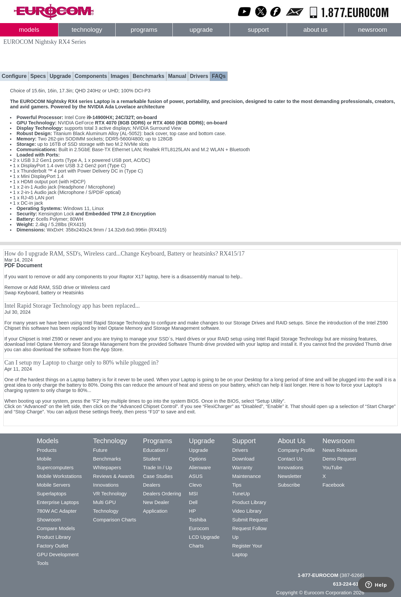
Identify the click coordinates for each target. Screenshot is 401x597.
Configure (14, 76)
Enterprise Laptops (58, 502)
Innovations (106, 485)
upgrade (201, 29)
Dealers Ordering (162, 493)
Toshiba (197, 519)
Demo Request (339, 459)
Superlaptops (51, 493)
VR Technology (110, 493)
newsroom (372, 29)
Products (46, 450)
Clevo (195, 485)
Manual (177, 76)
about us (315, 29)
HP (192, 511)
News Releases (339, 450)
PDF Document (23, 265)
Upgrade (60, 76)
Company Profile (296, 450)
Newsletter (289, 476)
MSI (193, 493)
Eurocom (199, 528)
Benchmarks (148, 76)
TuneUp (241, 493)
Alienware (200, 467)
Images (120, 76)
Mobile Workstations (59, 476)
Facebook (333, 485)
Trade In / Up (157, 467)
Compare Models (56, 528)
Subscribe (289, 485)
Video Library (247, 511)
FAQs (219, 76)
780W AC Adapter (57, 511)
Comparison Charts (114, 519)
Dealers (151, 485)
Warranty (242, 467)
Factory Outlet (52, 546)
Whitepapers (107, 467)
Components (91, 76)
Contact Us (290, 459)
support (258, 29)
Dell (193, 502)
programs (144, 29)
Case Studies (158, 476)
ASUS (196, 476)
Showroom (49, 519)
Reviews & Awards (113, 476)
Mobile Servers (53, 485)
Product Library (54, 537)
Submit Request (250, 519)
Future (100, 450)
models (29, 29)
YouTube (332, 467)
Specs (38, 76)
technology (87, 29)
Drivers (199, 76)
